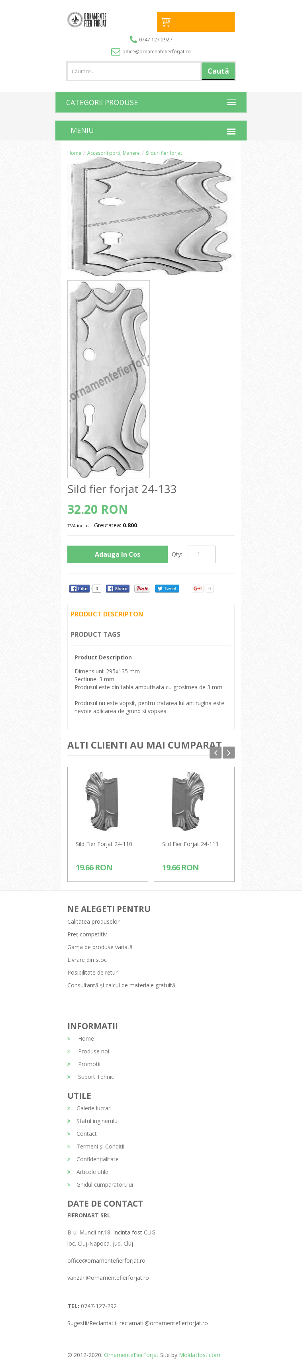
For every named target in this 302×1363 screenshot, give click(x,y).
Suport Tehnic (90, 1076)
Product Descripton (107, 614)
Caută (218, 71)
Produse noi (88, 1051)
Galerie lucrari (89, 1108)
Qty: (177, 554)
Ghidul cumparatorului (100, 1184)
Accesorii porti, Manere (113, 153)
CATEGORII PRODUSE (102, 102)
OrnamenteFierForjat (130, 1355)
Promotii (83, 1064)
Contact (82, 1133)
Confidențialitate (93, 1159)
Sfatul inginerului (93, 1121)
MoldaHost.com (199, 1355)
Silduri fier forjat (164, 153)
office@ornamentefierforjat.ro (151, 51)
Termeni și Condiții (95, 1146)
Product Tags (95, 634)
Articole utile (87, 1172)
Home (74, 153)
